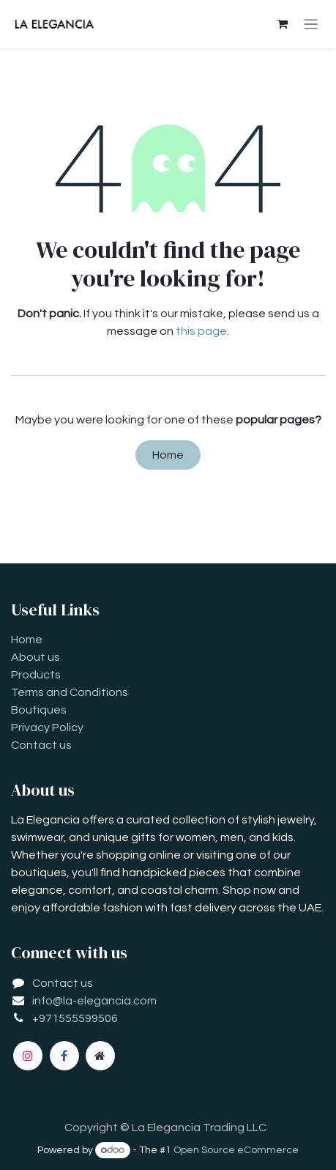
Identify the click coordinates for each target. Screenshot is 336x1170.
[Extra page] (100, 1055)
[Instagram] (27, 1055)
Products (36, 675)
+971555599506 (75, 1018)
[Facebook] (64, 1055)
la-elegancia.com (110, 1001)
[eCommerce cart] (282, 24)
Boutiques (39, 710)
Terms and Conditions (69, 692)
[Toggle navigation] (310, 24)
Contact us (41, 745)
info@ (47, 1001)
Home (168, 455)
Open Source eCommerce (236, 1150)
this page (201, 331)
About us (35, 657)
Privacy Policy (47, 727)
